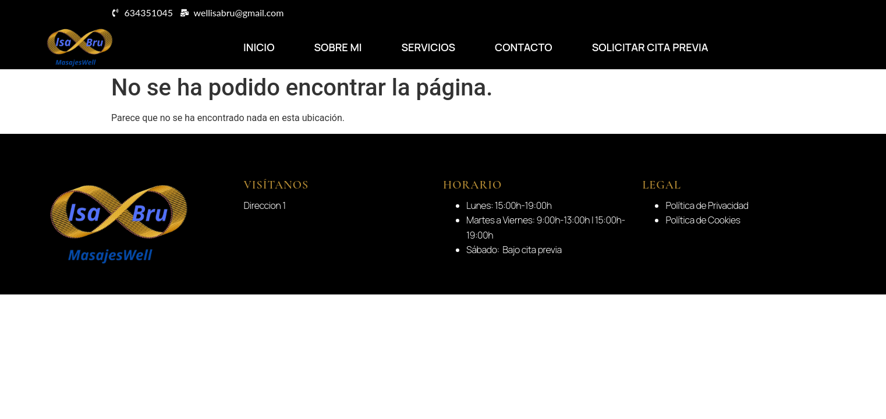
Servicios (428, 47)
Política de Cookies (702, 220)
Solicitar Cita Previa (650, 47)
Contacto (523, 47)
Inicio (258, 47)
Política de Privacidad (706, 205)
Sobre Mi (338, 47)
